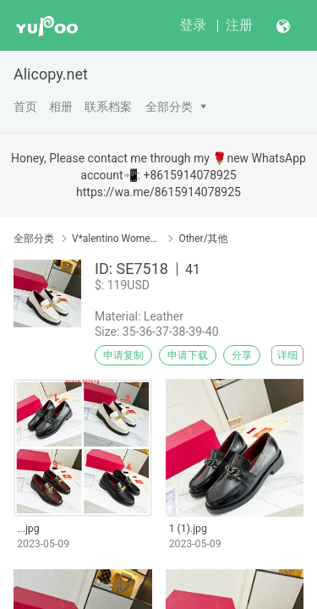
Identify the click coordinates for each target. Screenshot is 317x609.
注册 (239, 25)
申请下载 (187, 355)
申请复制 (123, 355)
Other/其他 (202, 238)
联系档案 (108, 106)
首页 (25, 106)
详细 (287, 355)
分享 (242, 355)
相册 (61, 106)
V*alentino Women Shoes (116, 238)
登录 (192, 25)
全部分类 (169, 106)
